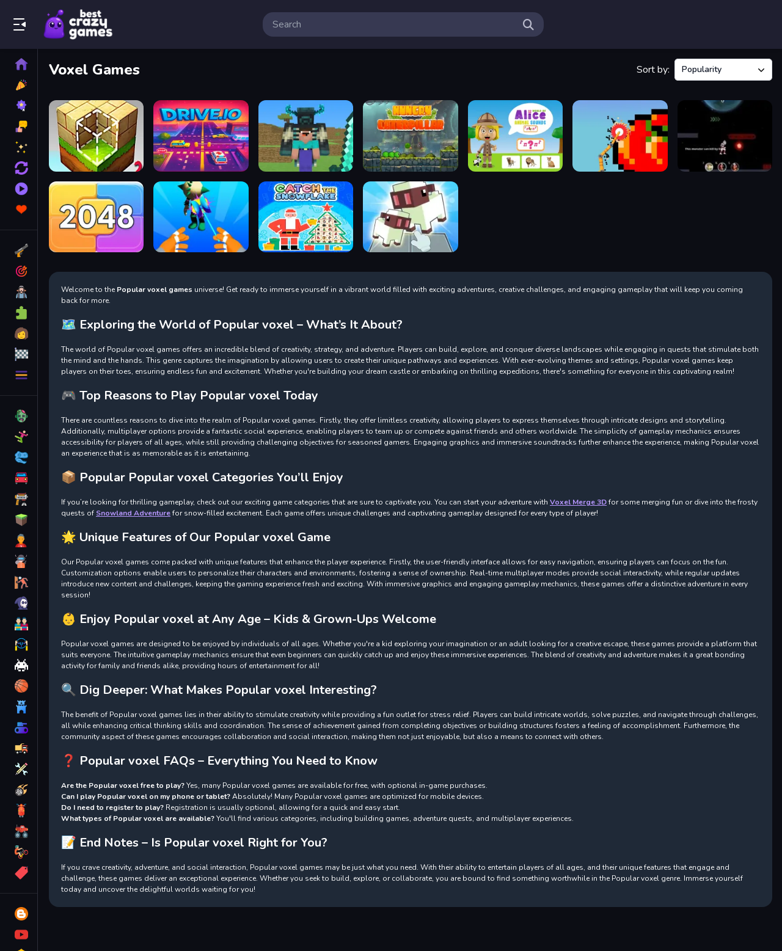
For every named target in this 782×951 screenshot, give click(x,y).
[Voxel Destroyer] (619, 136)
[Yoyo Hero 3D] (200, 217)
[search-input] (393, 24)
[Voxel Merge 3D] (410, 217)
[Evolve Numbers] (96, 217)
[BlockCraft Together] (305, 136)
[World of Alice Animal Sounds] (515, 136)
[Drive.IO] (200, 136)
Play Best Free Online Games (78, 24)
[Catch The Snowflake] (305, 217)
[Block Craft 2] (96, 136)
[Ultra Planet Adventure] (725, 136)
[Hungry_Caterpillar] (410, 136)
